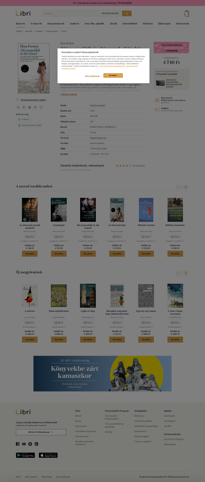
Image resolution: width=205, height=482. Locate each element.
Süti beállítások (92, 76)
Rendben (113, 75)
